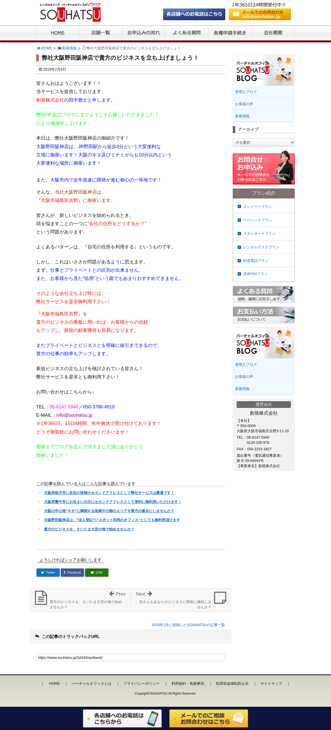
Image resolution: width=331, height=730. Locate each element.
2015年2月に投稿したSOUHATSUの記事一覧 (188, 625)
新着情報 (69, 48)
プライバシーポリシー (141, 683)
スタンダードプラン (259, 233)
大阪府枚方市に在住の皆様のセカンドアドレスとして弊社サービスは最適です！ (109, 493)
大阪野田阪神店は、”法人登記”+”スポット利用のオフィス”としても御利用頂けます (112, 520)
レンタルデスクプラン (261, 247)
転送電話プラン (255, 260)
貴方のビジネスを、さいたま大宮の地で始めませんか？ (89, 529)
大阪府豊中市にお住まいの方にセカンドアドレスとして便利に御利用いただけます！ (113, 502)
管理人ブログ (246, 92)
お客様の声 (244, 104)
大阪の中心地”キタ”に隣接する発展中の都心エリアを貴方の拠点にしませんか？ (109, 511)
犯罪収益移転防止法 (232, 683)
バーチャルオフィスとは (91, 683)
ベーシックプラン (257, 220)
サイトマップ (271, 683)
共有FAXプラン (255, 274)
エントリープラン (257, 206)
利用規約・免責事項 (187, 683)
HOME (46, 48)
